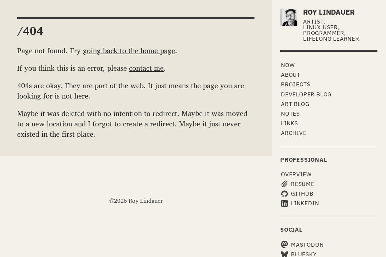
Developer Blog (306, 94)
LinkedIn (300, 203)
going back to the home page (129, 50)
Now (288, 65)
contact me (146, 67)
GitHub (297, 193)
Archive (294, 132)
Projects (295, 84)
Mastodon (302, 244)
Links (289, 123)
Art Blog (295, 103)
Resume (298, 184)
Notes (290, 113)
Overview (296, 174)
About (291, 74)
